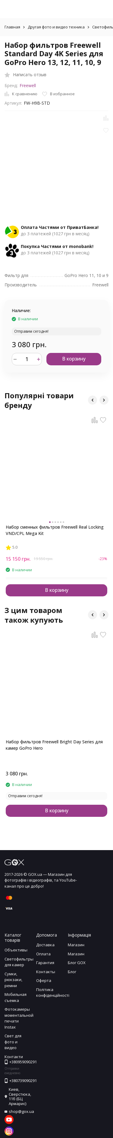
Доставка (45, 944)
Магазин (76, 944)
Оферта (43, 980)
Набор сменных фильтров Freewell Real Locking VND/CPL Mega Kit (55, 530)
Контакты (45, 971)
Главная (12, 27)
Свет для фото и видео (13, 1041)
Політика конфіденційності (52, 992)
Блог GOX (77, 962)
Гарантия (45, 962)
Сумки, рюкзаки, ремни (13, 979)
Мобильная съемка (16, 997)
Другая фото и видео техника (56, 27)
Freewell (28, 85)
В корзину (74, 358)
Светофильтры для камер (19, 962)
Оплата (43, 954)
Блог (72, 971)
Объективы (16, 950)
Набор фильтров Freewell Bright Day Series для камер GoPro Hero (54, 745)
